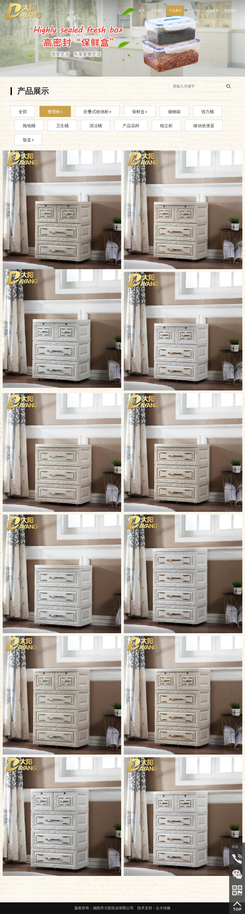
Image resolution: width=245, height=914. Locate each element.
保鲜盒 (139, 111)
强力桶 (207, 111)
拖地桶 (29, 125)
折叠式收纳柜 (97, 111)
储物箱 (174, 111)
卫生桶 (62, 125)
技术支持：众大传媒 (154, 908)
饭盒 (28, 139)
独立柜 (166, 125)
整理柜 (55, 111)
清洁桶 (95, 125)
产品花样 (131, 125)
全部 (22, 111)
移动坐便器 (203, 125)
